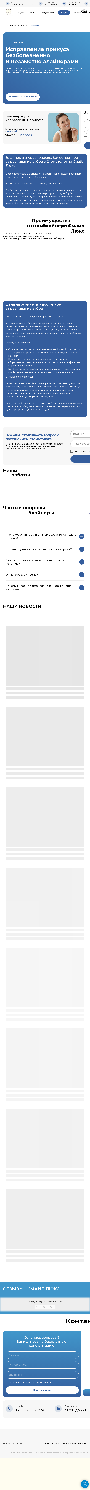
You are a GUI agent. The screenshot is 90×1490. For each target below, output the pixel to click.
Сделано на (45, 1338)
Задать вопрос (42, 1421)
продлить (59, 1333)
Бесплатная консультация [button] (16, 37)
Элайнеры (34, 25)
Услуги (21, 25)
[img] (9, 12)
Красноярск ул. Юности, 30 (22, 4)
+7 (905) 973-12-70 (31, 1442)
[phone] (42, 1396)
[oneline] (42, 1406)
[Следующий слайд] (85, 506)
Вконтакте (72, 4)
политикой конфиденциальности (37, 1414)
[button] (23, 97)
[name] (42, 1386)
